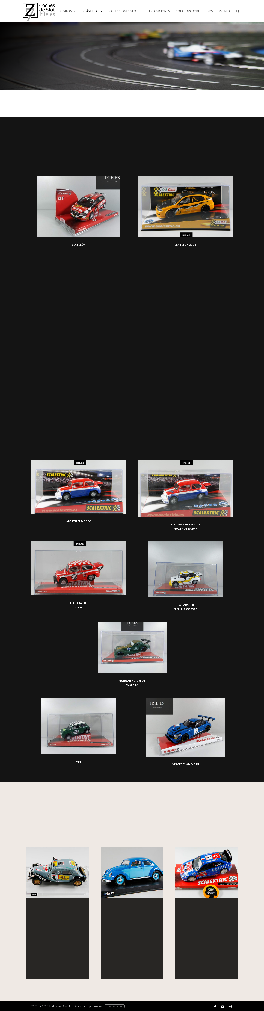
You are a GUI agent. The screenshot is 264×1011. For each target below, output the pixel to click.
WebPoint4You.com (115, 1006)
